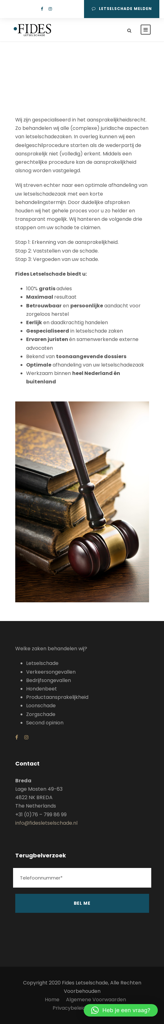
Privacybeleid (69, 1008)
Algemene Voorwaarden (96, 999)
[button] (121, 1010)
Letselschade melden (122, 8)
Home (52, 999)
